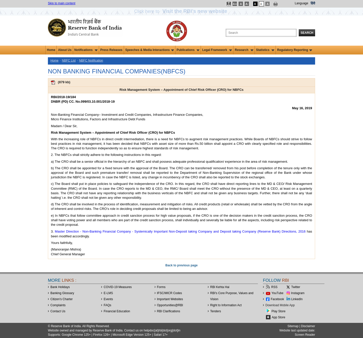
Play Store (278, 311)
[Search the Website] (261, 33)
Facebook (277, 299)
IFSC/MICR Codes (169, 293)
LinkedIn (296, 299)
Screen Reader (305, 334)
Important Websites (170, 299)
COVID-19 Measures (118, 287)
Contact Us (57, 311)
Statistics (265, 50)
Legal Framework (217, 50)
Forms (161, 287)
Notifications (86, 50)
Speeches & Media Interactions (149, 50)
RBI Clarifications (168, 311)
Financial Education (117, 311)
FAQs (107, 305)
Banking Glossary (62, 293)
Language (301, 3)
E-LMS (108, 293)
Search (306, 33)
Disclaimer (308, 326)
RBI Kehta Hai (219, 287)
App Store (278, 317)
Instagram (298, 293)
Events (108, 299)
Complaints (58, 305)
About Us (64, 50)
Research (244, 50)
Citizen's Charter (61, 299)
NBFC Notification (91, 60)
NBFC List (69, 60)
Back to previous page (181, 265)
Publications (188, 50)
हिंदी (313, 3)
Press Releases (111, 50)
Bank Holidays (60, 287)
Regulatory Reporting (294, 50)
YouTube (277, 293)
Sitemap (292, 326)
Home (51, 50)
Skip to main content (61, 3)
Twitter (295, 287)
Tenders (215, 311)
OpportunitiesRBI (170, 305)
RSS (274, 287)
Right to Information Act (226, 305)
